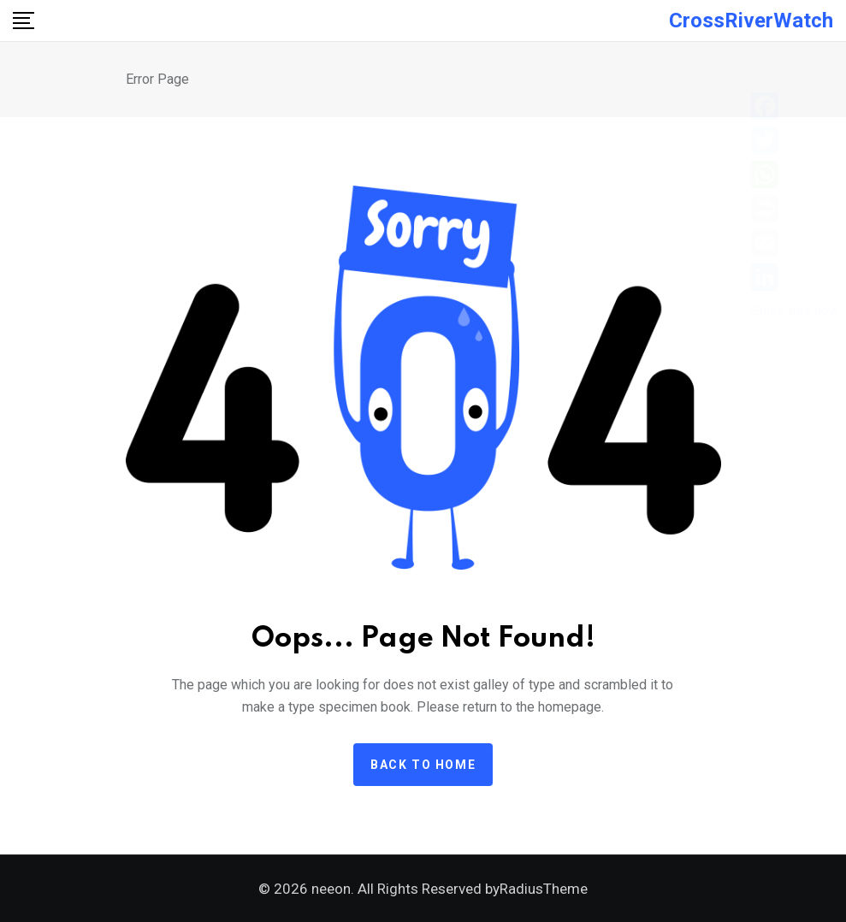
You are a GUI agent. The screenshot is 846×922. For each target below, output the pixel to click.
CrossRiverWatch (751, 21)
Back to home (423, 764)
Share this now (795, 311)
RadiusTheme (544, 888)
